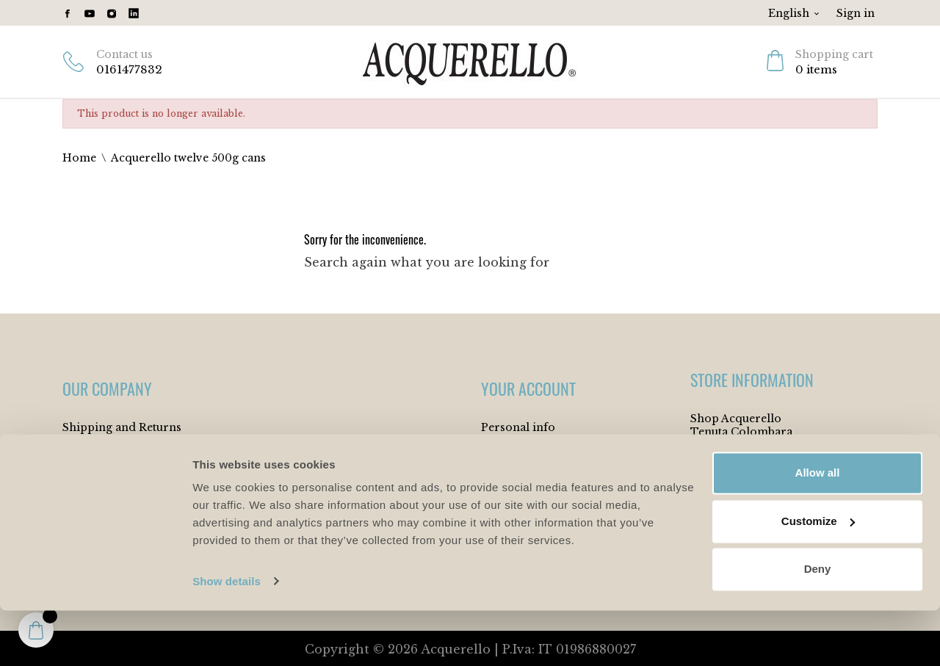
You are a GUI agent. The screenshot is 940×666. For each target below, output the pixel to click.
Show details (226, 637)
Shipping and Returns (121, 427)
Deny (817, 625)
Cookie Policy (100, 472)
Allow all (817, 529)
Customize (818, 577)
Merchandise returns (538, 450)
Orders (501, 472)
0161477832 (129, 69)
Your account (528, 388)
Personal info (518, 427)
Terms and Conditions (124, 450)
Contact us (124, 54)
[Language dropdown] (794, 13)
